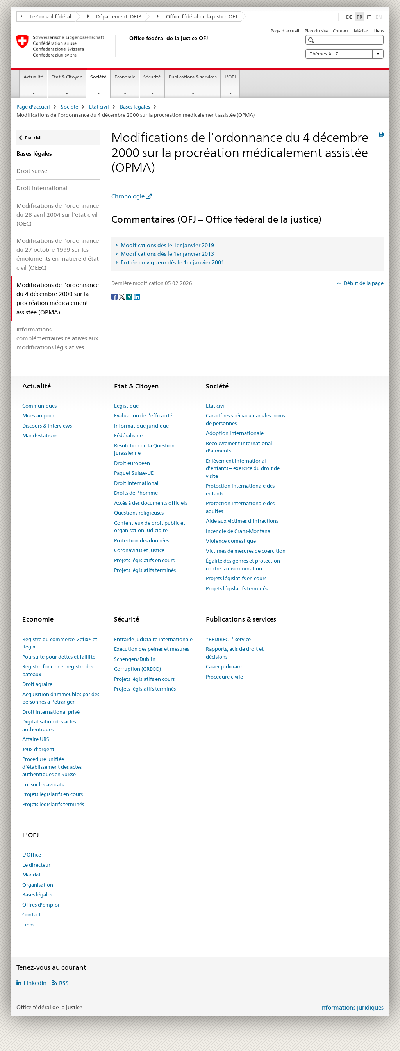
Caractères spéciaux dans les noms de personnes (245, 419)
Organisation (37, 885)
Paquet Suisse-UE (134, 473)
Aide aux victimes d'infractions (242, 521)
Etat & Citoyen (66, 77)
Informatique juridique (141, 425)
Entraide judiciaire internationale (153, 639)
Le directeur (36, 865)
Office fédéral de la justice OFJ (197, 16)
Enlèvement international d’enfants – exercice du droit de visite (243, 468)
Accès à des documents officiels (150, 503)
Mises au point (39, 415)
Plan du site (316, 31)
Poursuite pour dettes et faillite (58, 657)
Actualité (33, 77)
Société (100, 79)
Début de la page (363, 283)
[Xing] (130, 296)
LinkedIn (34, 983)
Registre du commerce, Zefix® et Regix (59, 643)
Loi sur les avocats (43, 784)
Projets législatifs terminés (145, 570)
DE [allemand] (349, 17)
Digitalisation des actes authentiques (49, 725)
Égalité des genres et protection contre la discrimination (243, 565)
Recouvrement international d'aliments (239, 447)
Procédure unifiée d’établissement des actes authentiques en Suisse (52, 766)
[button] (312, 40)
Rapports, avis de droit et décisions (235, 653)
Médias (361, 31)
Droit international (41, 188)
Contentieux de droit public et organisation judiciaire (149, 527)
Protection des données (141, 540)
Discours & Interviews (47, 425)
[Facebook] (115, 296)
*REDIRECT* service (228, 639)
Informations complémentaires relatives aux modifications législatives (57, 338)
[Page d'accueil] (127, 46)
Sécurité (152, 77)
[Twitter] (122, 296)
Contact (340, 31)
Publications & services (193, 77)
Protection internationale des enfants (240, 490)
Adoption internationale (235, 433)
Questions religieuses (139, 512)
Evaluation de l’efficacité (143, 415)
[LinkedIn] (137, 296)
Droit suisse (31, 171)
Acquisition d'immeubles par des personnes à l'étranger (60, 698)
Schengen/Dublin (134, 659)
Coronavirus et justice (139, 550)
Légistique (126, 406)
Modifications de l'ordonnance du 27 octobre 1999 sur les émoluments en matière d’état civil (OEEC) (57, 254)
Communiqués (39, 406)
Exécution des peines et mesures (151, 649)
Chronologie (128, 196)
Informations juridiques (352, 1007)
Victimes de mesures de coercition (246, 551)
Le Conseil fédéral (46, 16)
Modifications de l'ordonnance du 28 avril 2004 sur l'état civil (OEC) (57, 214)
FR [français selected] (359, 17)
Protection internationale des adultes (240, 507)
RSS (64, 983)
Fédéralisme (128, 435)
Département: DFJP (114, 16)
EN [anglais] (379, 16)
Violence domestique (231, 541)
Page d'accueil (285, 31)
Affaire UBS (35, 739)
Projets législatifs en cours (144, 560)
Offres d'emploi (40, 904)
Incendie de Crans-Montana (238, 531)
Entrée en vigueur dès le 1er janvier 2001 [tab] (172, 262)
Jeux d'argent (38, 749)
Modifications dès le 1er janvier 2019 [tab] (167, 245)
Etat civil (99, 106)
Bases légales (135, 106)
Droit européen (132, 463)
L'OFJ (230, 77)
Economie (125, 77)
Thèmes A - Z (344, 54)
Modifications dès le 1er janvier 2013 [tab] (167, 254)
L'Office (31, 854)
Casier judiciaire (224, 666)
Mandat (31, 874)
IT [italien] (369, 17)
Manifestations (39, 435)
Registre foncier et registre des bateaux (57, 670)
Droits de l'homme (136, 493)
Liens (378, 31)
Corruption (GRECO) (137, 669)
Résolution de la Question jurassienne (144, 449)
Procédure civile (224, 676)
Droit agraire (37, 684)
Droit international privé (51, 712)
